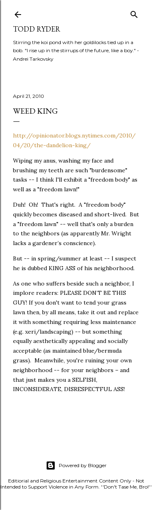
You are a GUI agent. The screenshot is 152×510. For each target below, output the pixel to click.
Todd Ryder (36, 29)
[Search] (134, 13)
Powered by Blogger (76, 465)
